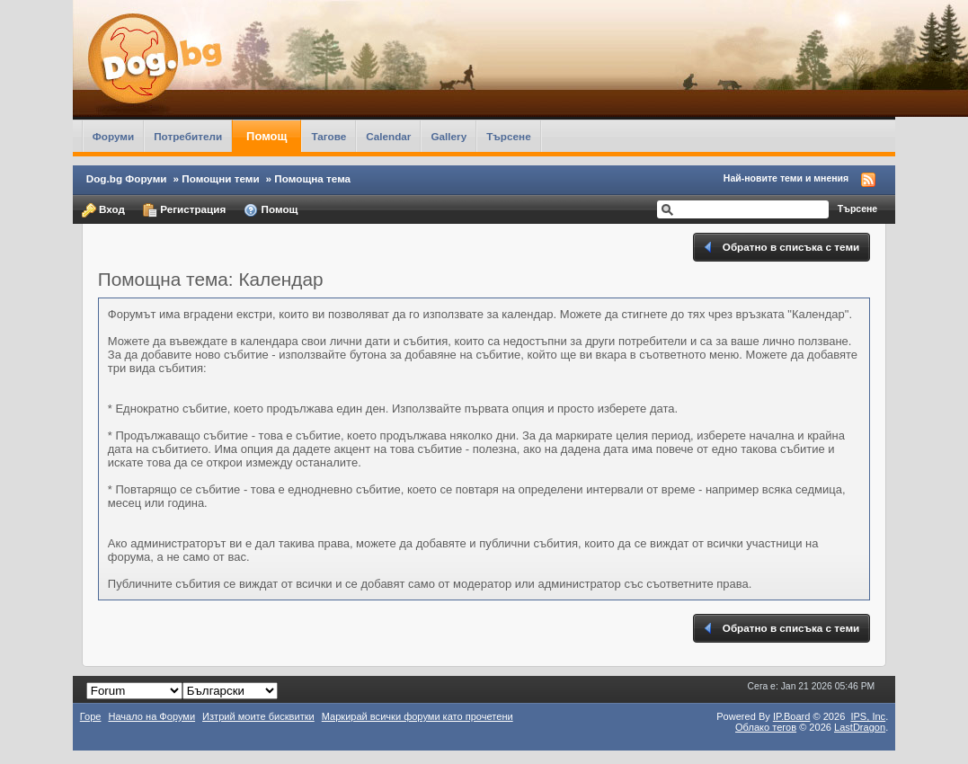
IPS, (867, 716)
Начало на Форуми (151, 716)
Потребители (188, 136)
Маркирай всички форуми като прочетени (417, 716)
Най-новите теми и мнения (786, 178)
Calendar (388, 136)
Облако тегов (765, 727)
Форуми (113, 136)
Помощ (266, 136)
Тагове (328, 136)
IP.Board (792, 716)
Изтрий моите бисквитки (258, 716)
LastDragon (859, 727)
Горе (91, 716)
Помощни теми (220, 178)
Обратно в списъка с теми (780, 247)
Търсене (508, 136)
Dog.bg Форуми (126, 178)
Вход (103, 210)
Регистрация (184, 210)
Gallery (448, 136)
